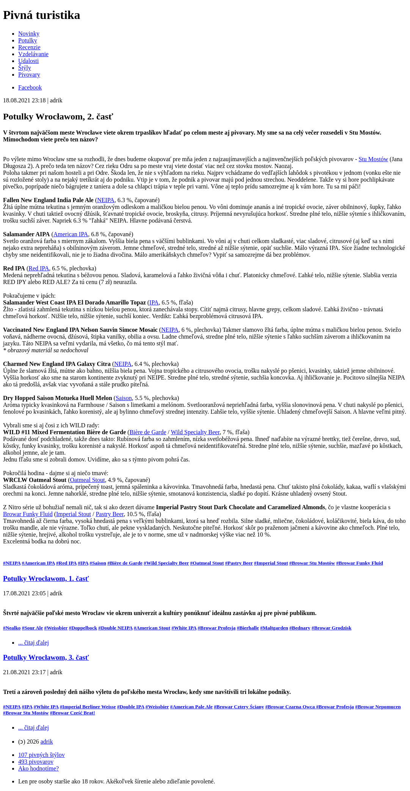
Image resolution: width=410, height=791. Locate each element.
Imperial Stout (73, 514)
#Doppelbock (83, 628)
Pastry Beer (110, 514)
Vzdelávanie (33, 54)
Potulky (27, 40)
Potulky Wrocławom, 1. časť (46, 578)
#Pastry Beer (239, 563)
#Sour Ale (32, 628)
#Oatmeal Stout (207, 563)
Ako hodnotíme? (38, 768)
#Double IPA (131, 706)
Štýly (24, 67)
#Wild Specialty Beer (166, 563)
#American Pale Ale (191, 706)
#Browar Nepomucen (378, 706)
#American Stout (152, 628)
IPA (154, 302)
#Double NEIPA (115, 628)
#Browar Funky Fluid (359, 563)
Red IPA (38, 268)
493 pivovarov (35, 761)
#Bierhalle (248, 628)
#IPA (83, 563)
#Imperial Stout (271, 563)
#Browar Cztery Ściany (239, 706)
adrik (47, 741)
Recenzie (29, 47)
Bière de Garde (147, 432)
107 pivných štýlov (41, 755)
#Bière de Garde (125, 563)
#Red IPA (66, 563)
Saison (124, 398)
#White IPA (183, 628)
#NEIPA (11, 563)
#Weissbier (56, 628)
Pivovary (29, 74)
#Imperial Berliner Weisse (88, 706)
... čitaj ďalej (33, 642)
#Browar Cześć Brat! (72, 713)
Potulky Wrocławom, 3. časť (46, 657)
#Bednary (299, 628)
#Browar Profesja (217, 628)
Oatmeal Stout (87, 480)
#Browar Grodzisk (332, 628)
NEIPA (106, 200)
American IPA (70, 234)
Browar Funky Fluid (28, 514)
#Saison (98, 563)
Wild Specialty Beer (195, 432)
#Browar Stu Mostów (312, 563)
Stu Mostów (373, 159)
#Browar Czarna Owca (290, 706)
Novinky (28, 33)
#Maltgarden (274, 628)
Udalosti (28, 61)
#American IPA (38, 563)
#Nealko (11, 628)
